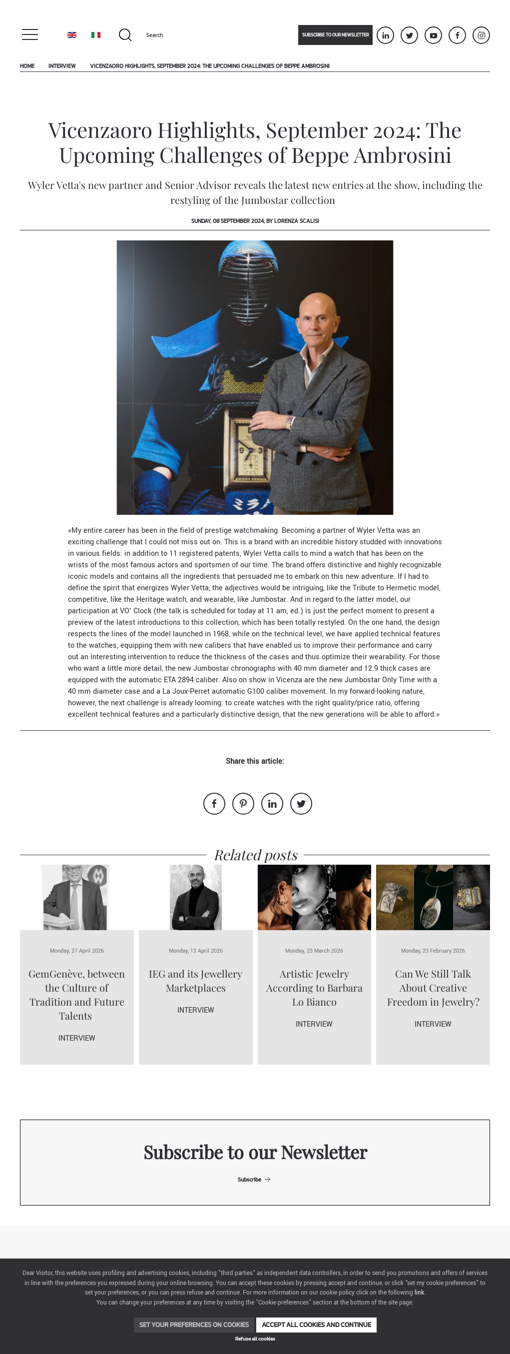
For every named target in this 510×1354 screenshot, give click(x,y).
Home (27, 66)
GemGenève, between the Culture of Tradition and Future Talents (76, 994)
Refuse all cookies (255, 1339)
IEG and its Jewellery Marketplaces (195, 980)
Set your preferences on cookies (194, 1325)
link (419, 1293)
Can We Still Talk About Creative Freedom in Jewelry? (433, 987)
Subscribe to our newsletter (335, 34)
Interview (62, 66)
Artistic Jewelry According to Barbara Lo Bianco (314, 987)
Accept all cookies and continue (316, 1325)
